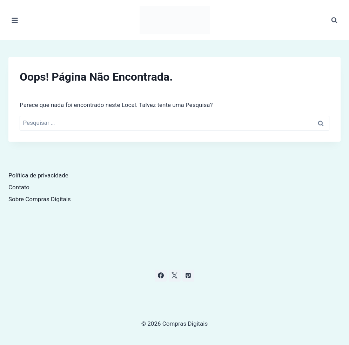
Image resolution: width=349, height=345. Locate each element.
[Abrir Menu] (14, 20)
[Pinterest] (188, 276)
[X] (175, 276)
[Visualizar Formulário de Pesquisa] (334, 20)
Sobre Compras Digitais (39, 199)
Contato (18, 187)
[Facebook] (161, 276)
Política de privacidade (38, 175)
